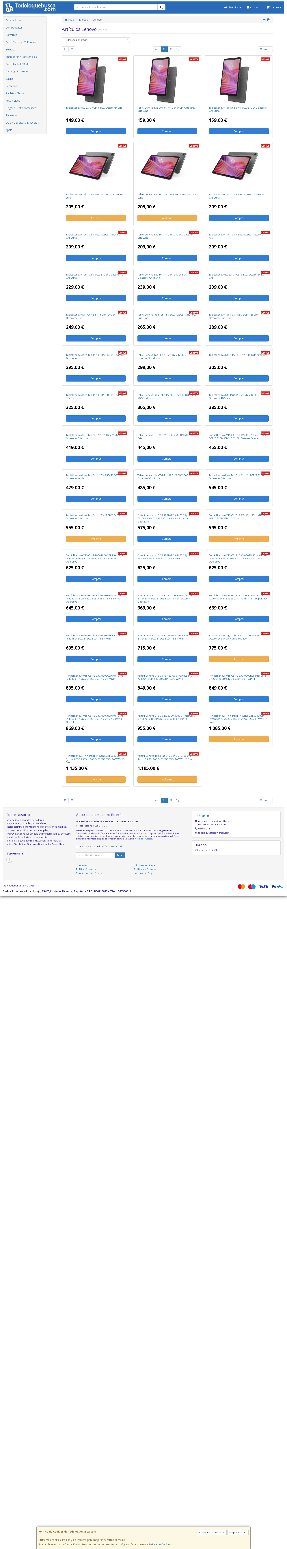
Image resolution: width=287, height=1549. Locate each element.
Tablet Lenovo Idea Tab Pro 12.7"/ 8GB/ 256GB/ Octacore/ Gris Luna (164, 803)
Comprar (96, 131)
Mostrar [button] (265, 49)
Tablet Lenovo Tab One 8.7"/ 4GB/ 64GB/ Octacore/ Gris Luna (166, 109)
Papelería (11, 115)
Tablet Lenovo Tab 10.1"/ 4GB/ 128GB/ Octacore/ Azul (236, 283)
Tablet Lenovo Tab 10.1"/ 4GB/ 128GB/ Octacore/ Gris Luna (236, 196)
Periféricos (12, 86)
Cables (10, 78)
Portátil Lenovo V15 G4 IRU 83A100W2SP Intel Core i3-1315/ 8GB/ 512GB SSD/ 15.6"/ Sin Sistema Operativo (94, 978)
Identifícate (232, 7)
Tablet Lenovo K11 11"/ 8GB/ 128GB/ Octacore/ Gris (238, 541)
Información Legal (144, 1518)
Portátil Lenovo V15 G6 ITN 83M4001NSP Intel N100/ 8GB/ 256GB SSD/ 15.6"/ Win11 (238, 889)
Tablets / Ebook (15, 93)
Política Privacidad (86, 1522)
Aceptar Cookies (238, 1532)
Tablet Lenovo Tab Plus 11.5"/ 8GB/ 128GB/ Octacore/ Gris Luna (233, 456)
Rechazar (220, 1532)
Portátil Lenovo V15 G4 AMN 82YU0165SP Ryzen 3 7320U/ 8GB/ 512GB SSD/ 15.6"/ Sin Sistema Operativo (165, 891)
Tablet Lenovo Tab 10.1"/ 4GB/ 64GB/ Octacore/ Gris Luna (95, 196)
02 (170, 49)
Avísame (96, 218)
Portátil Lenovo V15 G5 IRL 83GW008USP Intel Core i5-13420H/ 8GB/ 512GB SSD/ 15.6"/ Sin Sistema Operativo (94, 1065)
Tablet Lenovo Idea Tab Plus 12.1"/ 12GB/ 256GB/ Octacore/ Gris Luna (237, 803)
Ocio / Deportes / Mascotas (22, 122)
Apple (9, 130)
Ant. (157, 49)
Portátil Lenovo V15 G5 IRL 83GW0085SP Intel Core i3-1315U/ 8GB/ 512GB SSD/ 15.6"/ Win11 (94, 1150)
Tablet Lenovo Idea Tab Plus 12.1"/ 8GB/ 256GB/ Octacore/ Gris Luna (93, 716)
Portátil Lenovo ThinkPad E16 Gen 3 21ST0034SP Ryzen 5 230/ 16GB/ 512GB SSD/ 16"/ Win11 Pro (164, 1410)
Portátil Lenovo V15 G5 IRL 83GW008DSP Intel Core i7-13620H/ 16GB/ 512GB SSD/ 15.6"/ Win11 (166, 1323)
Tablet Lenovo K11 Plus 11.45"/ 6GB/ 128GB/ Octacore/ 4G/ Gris (234, 629)
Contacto (253, 7)
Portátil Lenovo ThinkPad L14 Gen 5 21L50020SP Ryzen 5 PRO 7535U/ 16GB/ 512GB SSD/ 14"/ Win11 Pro (238, 1325)
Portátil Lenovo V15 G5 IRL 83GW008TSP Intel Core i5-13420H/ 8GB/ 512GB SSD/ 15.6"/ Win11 (165, 1150)
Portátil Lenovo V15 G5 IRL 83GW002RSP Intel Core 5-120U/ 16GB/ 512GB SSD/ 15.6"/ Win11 (237, 1236)
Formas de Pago (144, 1525)
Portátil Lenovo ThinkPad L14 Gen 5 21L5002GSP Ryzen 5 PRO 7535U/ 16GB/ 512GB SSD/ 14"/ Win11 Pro (95, 1411)
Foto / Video (13, 100)
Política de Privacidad (143, 1491)
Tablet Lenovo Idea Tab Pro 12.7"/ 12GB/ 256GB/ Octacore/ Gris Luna (93, 889)
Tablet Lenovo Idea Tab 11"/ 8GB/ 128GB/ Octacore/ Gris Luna (166, 456)
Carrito (274, 7)
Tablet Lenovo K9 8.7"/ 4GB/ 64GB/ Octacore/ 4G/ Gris (237, 369)
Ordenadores (13, 20)
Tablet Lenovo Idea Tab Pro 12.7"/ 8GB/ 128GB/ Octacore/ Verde (92, 803)
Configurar (204, 1532)
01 (164, 49)
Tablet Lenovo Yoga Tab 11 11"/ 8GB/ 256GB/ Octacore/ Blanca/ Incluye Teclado (234, 1150)
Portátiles (11, 35)
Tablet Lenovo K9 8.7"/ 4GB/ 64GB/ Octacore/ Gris (94, 107)
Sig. (177, 49)
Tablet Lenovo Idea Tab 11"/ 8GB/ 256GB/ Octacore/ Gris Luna (95, 543)
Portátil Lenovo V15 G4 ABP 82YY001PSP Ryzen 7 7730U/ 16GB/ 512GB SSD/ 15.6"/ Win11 (164, 1236)
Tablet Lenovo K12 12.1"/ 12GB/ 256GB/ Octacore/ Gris (165, 716)
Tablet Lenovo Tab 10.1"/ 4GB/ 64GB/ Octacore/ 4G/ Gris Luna (95, 369)
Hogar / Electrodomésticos (22, 108)
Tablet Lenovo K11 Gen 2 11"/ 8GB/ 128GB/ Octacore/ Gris (90, 456)
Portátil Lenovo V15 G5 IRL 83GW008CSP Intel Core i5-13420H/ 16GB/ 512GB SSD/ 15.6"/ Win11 (94, 1236)
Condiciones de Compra (90, 1525)
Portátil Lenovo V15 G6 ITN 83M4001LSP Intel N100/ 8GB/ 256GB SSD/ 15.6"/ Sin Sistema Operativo (238, 716)
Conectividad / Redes (18, 64)
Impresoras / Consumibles (21, 57)
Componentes (14, 27)
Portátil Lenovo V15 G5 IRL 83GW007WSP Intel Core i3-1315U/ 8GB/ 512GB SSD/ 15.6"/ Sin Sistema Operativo (238, 978)
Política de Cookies (159, 1544)
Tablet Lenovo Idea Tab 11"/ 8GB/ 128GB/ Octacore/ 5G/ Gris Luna (95, 629)
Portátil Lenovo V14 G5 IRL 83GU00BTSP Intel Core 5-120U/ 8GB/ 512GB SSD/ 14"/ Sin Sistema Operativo (238, 1063)
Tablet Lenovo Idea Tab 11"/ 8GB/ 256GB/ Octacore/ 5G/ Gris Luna (166, 629)
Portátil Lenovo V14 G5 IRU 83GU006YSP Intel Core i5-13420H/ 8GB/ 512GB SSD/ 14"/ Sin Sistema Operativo (165, 1065)
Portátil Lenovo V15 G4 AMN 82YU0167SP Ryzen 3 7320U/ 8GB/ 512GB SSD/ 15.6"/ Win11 (165, 976)
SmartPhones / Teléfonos (21, 42)
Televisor (11, 49)
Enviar (120, 1507)
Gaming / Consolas (17, 71)
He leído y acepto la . (102, 1499)
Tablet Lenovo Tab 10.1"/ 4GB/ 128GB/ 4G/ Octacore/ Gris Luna (161, 369)
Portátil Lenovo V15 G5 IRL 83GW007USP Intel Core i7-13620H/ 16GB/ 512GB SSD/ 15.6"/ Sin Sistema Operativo (94, 1325)
